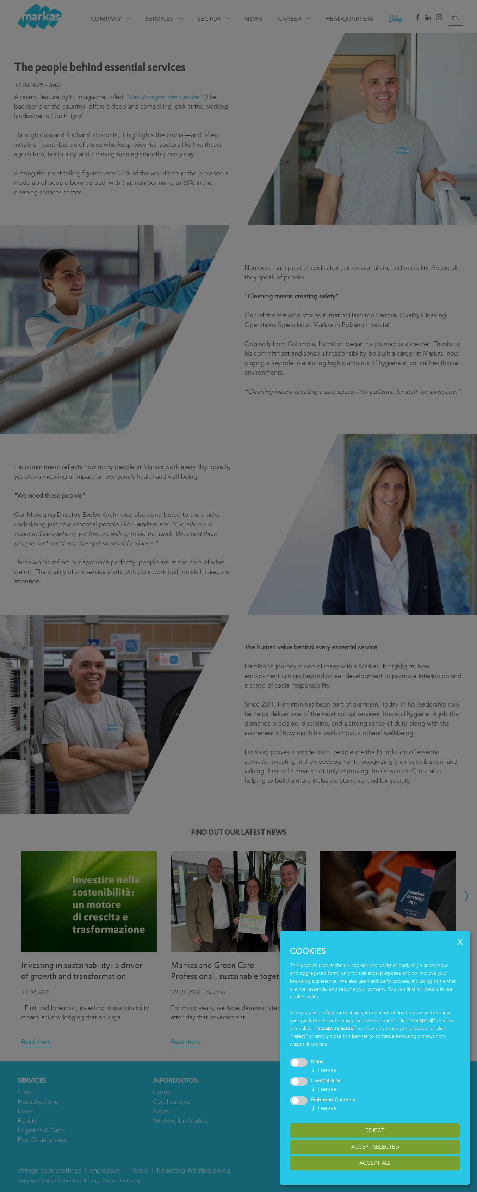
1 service (323, 1070)
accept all (375, 1163)
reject (374, 1130)
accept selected (375, 1147)
